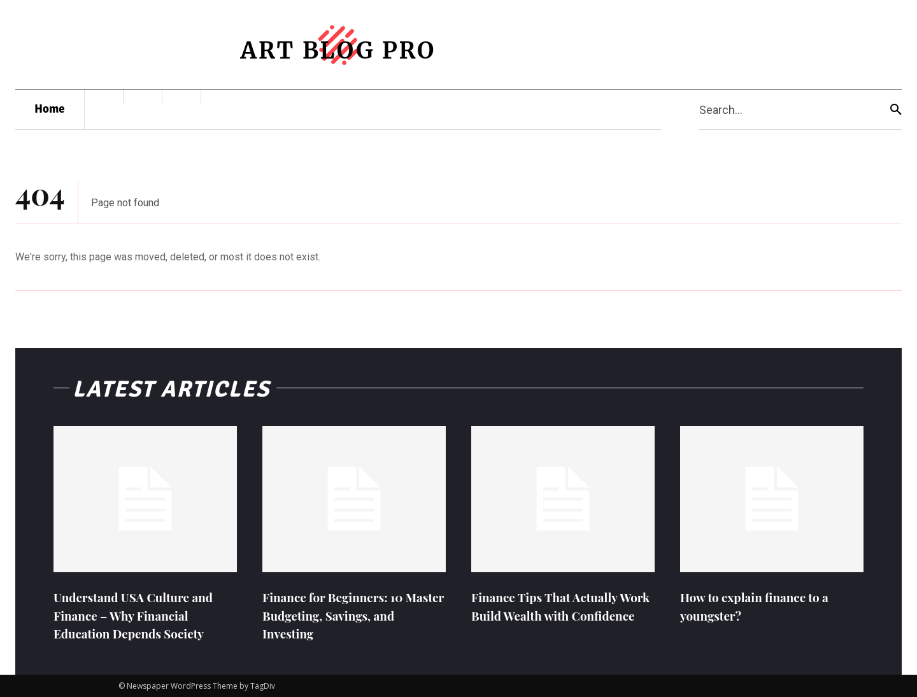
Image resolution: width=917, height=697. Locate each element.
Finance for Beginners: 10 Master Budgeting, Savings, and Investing (342, 614)
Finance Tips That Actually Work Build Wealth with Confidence (549, 614)
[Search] (896, 110)
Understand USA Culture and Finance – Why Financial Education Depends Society (138, 614)
